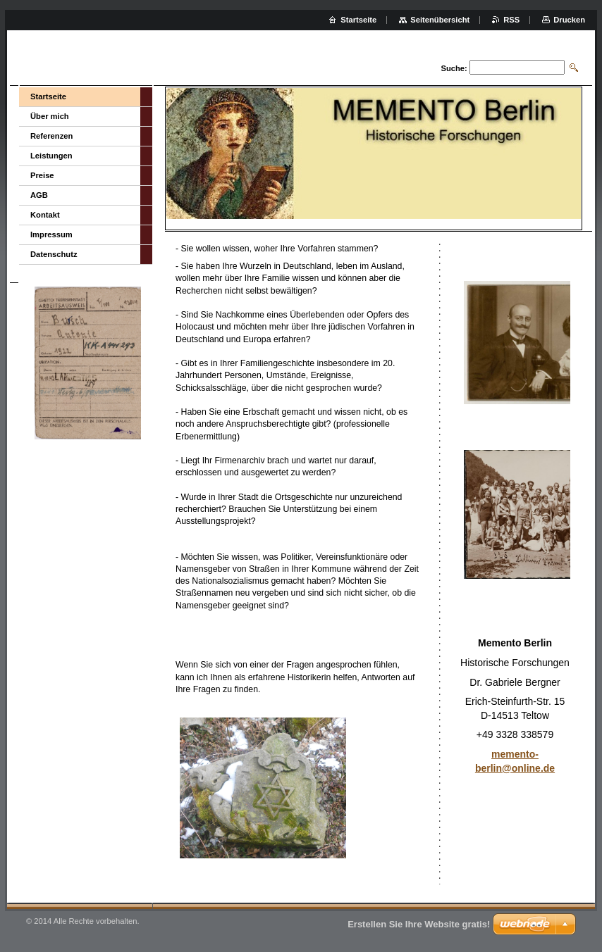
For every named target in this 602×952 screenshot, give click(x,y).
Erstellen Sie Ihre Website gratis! (419, 924)
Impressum (51, 234)
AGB (39, 195)
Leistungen (51, 155)
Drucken (569, 19)
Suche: (454, 68)
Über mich (49, 116)
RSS (511, 19)
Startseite (48, 96)
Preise (42, 175)
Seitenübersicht (439, 19)
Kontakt (45, 215)
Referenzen (51, 136)
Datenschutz (54, 254)
